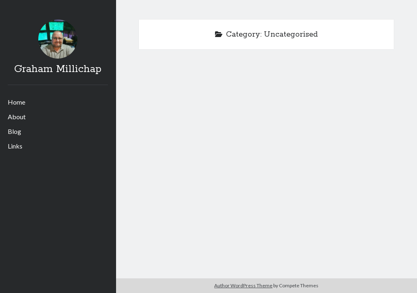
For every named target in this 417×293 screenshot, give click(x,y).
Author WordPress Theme (243, 285)
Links (15, 146)
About (17, 116)
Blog (14, 131)
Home (16, 102)
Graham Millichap (57, 69)
